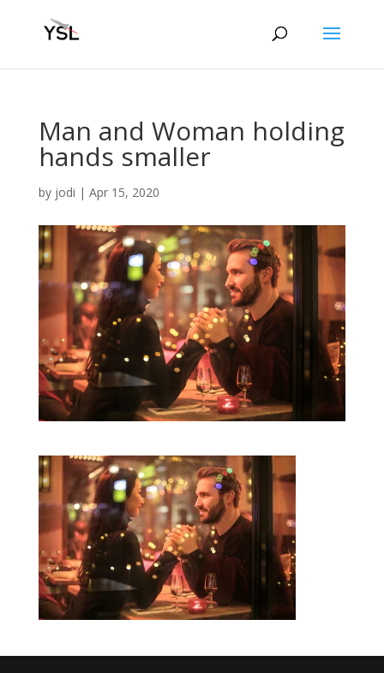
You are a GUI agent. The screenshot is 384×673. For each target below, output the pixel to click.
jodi (65, 192)
